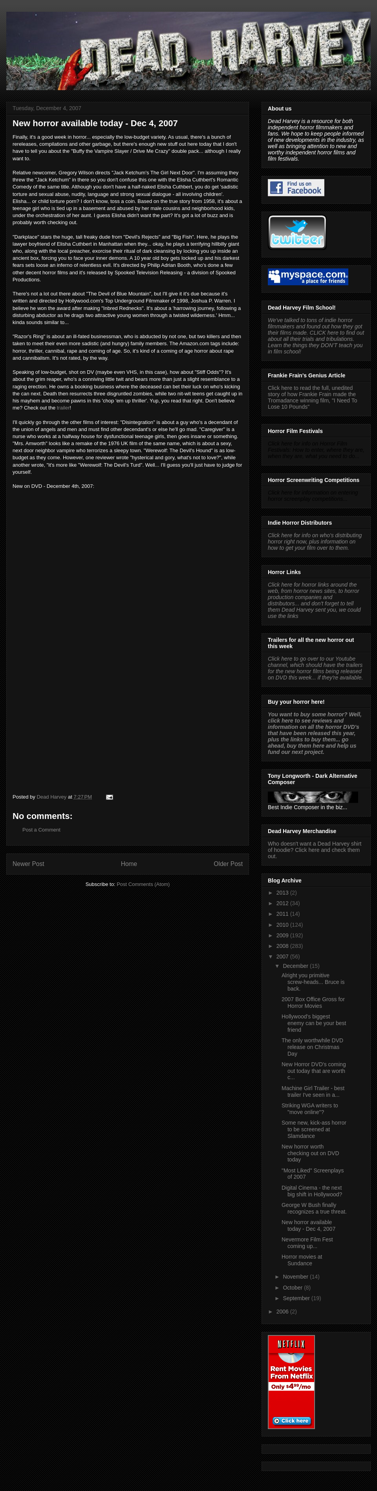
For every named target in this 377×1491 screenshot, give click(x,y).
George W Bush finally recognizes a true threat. (314, 1208)
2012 (283, 903)
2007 (283, 956)
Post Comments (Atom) (143, 884)
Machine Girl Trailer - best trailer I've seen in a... (313, 1091)
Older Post (228, 864)
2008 (283, 946)
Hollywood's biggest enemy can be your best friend (314, 1023)
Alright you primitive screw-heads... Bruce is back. (313, 982)
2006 (283, 1311)
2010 (283, 925)
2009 (283, 935)
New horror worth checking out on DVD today (310, 1153)
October (293, 1287)
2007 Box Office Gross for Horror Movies (313, 1002)
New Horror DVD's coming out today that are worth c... (314, 1071)
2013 (283, 893)
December (296, 966)
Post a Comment (41, 830)
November (296, 1277)
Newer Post (28, 864)
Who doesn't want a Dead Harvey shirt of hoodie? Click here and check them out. (314, 850)
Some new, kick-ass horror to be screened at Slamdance (314, 1129)
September (297, 1298)
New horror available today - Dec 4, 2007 (308, 1225)
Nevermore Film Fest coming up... (307, 1242)
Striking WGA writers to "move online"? (310, 1108)
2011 (283, 914)
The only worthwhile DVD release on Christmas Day (312, 1047)
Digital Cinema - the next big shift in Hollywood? (312, 1191)
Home (129, 864)
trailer (63, 408)
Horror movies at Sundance (302, 1260)
